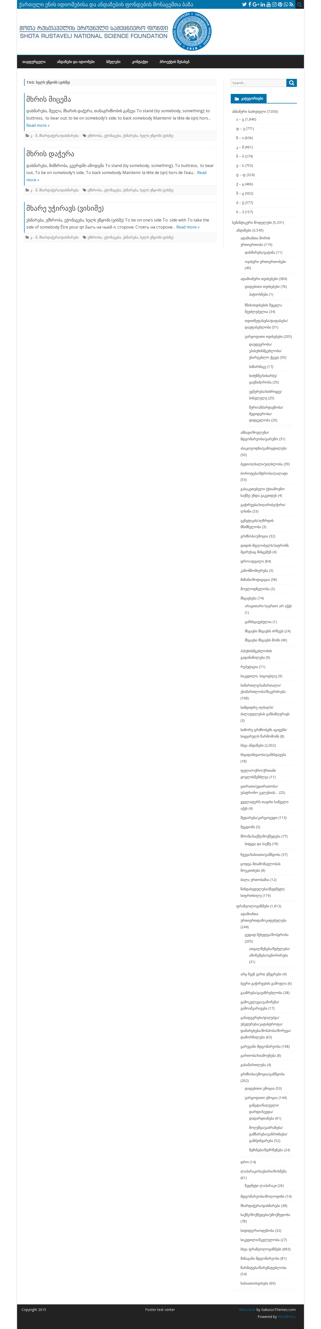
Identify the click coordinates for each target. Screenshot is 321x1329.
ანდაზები (243, 230)
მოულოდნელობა (255, 588)
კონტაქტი (140, 61)
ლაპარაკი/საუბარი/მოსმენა (263, 1171)
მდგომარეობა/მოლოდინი (262, 1196)
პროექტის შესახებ (174, 61)
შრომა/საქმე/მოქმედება (260, 836)
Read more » (38, 125)
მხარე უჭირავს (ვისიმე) (65, 208)
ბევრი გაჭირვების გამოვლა (263, 983)
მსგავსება (248, 598)
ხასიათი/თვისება (254, 1283)
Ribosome (247, 1309)
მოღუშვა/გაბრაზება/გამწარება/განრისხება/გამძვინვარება (268, 1134)
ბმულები (113, 61)
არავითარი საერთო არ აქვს (268, 605)
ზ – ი (240, 137)
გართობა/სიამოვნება (258, 1055)
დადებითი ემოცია (260, 1088)
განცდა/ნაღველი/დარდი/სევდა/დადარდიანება (264, 1112)
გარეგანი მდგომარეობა (260, 1046)
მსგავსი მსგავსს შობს (262, 640)
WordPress (286, 1316)
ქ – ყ (240, 184)
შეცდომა (247, 826)
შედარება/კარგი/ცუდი (258, 817)
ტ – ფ (241, 174)
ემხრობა (95, 135)
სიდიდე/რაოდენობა (257, 1230)
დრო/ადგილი (252, 561)
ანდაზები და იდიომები (76, 61)
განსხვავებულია (258, 621)
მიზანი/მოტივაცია (255, 579)
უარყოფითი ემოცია (261, 1097)
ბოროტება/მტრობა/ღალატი (264, 473)
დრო (244, 1161)
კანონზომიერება (254, 570)
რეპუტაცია (249, 666)
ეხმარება (130, 135)
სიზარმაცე (257, 366)
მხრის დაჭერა (50, 153)
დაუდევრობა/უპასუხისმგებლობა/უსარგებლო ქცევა (265, 351)
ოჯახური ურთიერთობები (265, 261)
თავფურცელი (33, 61)
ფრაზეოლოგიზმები (252, 906)
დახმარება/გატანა (260, 252)
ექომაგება (112, 135)
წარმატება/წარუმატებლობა (263, 1267)
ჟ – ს (240, 165)
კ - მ (33, 135)
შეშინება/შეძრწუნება (266, 1149)
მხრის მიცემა (48, 99)
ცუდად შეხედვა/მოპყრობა (266, 934)
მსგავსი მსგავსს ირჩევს (264, 631)
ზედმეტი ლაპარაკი (261, 1185)
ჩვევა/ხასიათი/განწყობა (260, 854)
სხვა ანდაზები (252, 745)
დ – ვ (240, 128)
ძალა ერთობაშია (254, 879)
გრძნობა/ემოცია (254, 536)
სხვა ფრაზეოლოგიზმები (260, 1249)
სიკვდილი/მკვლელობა (260, 1239)
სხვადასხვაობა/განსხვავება (263, 754)
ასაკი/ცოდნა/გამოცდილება (263, 448)
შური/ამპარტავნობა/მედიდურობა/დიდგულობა (266, 414)
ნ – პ (240, 156)
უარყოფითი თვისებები (264, 336)
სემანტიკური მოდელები (252, 222)
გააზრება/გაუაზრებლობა (261, 992)
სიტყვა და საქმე (258, 843)
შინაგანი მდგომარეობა (259, 1258)
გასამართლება (253, 1064)
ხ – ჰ (240, 211)
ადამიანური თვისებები (259, 278)
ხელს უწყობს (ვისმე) (157, 135)
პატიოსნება (258, 294)
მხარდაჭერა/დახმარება (59, 135)
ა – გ (240, 119)
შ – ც (240, 193)
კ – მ (240, 147)
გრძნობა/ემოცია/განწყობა (262, 1074)
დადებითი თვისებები (262, 286)
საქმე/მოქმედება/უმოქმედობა (265, 1214)
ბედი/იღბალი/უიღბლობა (261, 464)
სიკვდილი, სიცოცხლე (258, 676)
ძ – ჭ (240, 202)
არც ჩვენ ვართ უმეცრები (260, 974)
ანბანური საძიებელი (249, 111)
